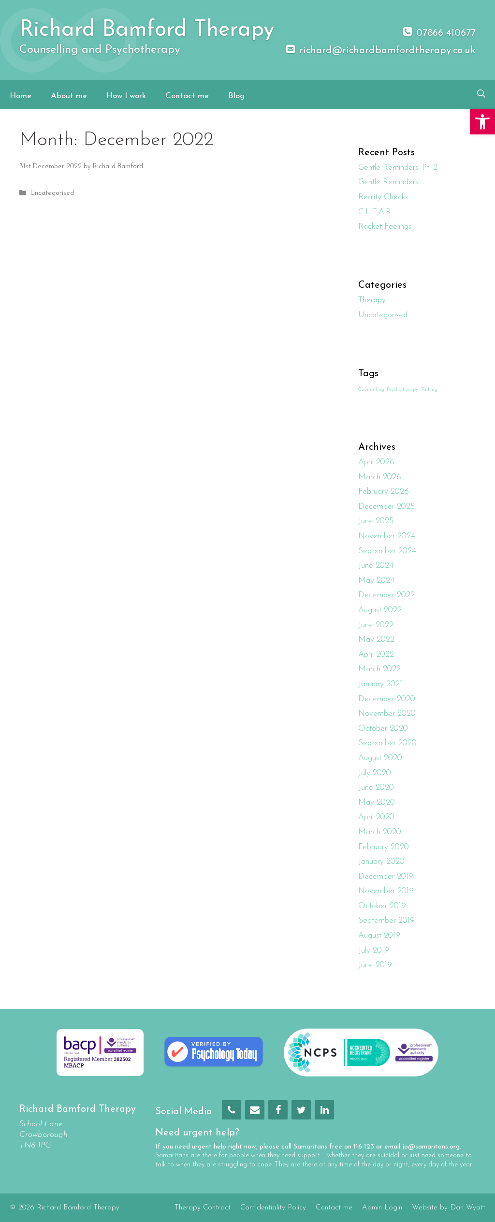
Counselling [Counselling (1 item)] (371, 389)
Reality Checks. (383, 197)
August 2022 (380, 610)
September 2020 (387, 743)
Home (20, 96)
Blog (236, 96)
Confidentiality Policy (273, 1207)
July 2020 (374, 773)
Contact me (187, 96)
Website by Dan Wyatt (448, 1207)
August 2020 (380, 758)
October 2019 (382, 906)
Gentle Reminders (388, 182)
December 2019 (385, 876)
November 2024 (386, 536)
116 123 (363, 1146)
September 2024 (387, 551)
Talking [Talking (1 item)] (429, 389)
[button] (482, 121)
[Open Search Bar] (481, 94)
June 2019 (375, 965)
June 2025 (375, 521)
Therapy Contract (203, 1207)
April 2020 (376, 817)
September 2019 (386, 920)
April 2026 (376, 462)
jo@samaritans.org (431, 1146)
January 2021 (380, 684)
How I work (126, 96)
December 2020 (386, 699)
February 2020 (383, 847)
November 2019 (386, 891)
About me (69, 96)
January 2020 (381, 861)
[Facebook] (278, 1109)
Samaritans (310, 1146)
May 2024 (376, 580)
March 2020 (379, 832)
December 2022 (386, 595)
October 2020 (383, 728)
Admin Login (382, 1207)
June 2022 (375, 625)
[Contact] (254, 1109)
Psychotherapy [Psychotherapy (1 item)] (402, 389)
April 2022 (376, 654)
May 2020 (376, 802)
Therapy (372, 300)
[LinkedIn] (324, 1109)
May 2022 (376, 639)
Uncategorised (52, 193)
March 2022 (379, 669)
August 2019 (379, 935)
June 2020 (376, 787)
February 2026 (383, 491)
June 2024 (375, 565)
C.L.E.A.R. (375, 212)
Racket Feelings (384, 226)
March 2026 (379, 477)
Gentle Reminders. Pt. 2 (397, 167)
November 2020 (387, 713)
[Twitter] (301, 1109)
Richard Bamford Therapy (146, 30)
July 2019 (373, 950)
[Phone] (231, 1109)
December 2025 (386, 506)
